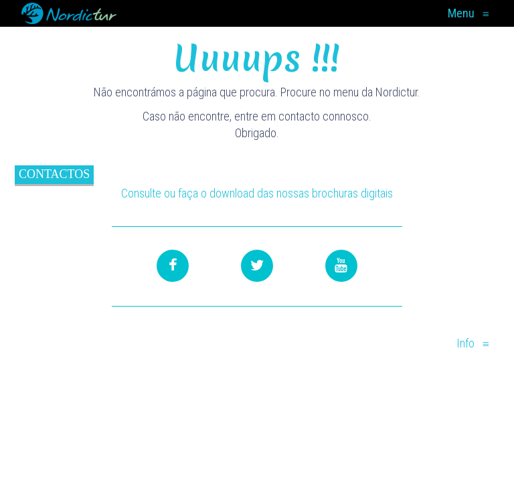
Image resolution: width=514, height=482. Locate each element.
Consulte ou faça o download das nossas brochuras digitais (257, 193)
